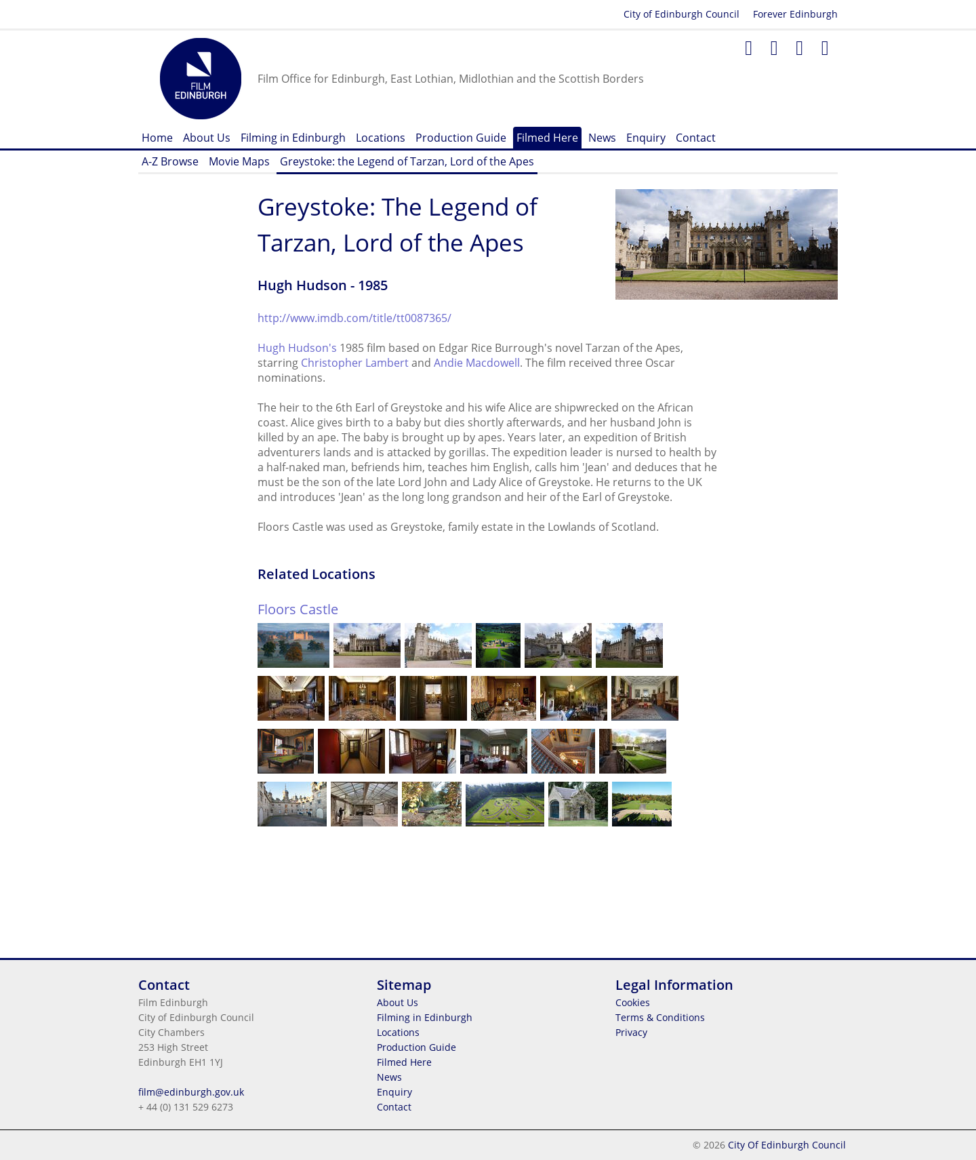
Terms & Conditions (660, 1017)
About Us (206, 137)
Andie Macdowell (477, 362)
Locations (380, 137)
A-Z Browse (170, 161)
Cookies (632, 1002)
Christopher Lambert (355, 362)
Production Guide (460, 137)
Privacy (631, 1032)
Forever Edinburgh (795, 13)
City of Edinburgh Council (681, 13)
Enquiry (646, 137)
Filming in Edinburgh (293, 137)
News (602, 137)
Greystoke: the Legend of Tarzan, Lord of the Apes (407, 161)
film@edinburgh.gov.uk (191, 1091)
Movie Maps (239, 161)
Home (157, 137)
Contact (696, 137)
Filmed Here (547, 137)
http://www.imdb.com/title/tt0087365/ (354, 318)
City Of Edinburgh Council (787, 1144)
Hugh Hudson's (297, 347)
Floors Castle (298, 609)
